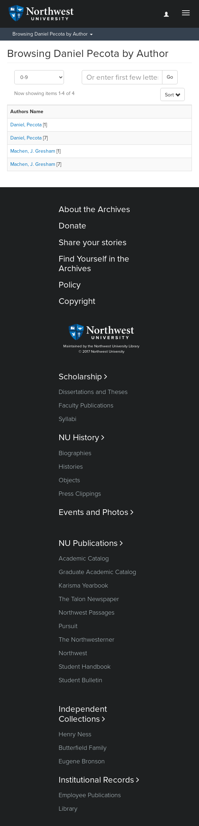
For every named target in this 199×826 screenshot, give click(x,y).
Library (68, 808)
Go (170, 77)
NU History (81, 437)
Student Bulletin (80, 680)
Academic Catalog (84, 558)
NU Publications (91, 543)
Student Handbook (85, 666)
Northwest (73, 653)
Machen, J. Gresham (32, 151)
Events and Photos (96, 512)
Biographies (75, 453)
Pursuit (68, 626)
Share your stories (93, 242)
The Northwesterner (86, 639)
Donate (72, 226)
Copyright (77, 301)
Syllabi (67, 419)
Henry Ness (75, 734)
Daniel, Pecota (26, 125)
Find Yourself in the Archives (94, 263)
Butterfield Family (83, 748)
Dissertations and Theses (93, 392)
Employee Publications (90, 795)
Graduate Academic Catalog (97, 572)
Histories (71, 466)
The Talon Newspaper (89, 599)
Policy (70, 285)
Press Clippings (80, 494)
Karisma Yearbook (83, 585)
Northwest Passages (86, 612)
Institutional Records (99, 780)
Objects (69, 480)
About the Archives (94, 209)
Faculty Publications (86, 405)
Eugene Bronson (82, 761)
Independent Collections (83, 714)
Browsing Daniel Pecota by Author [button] (52, 34)
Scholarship (83, 377)
